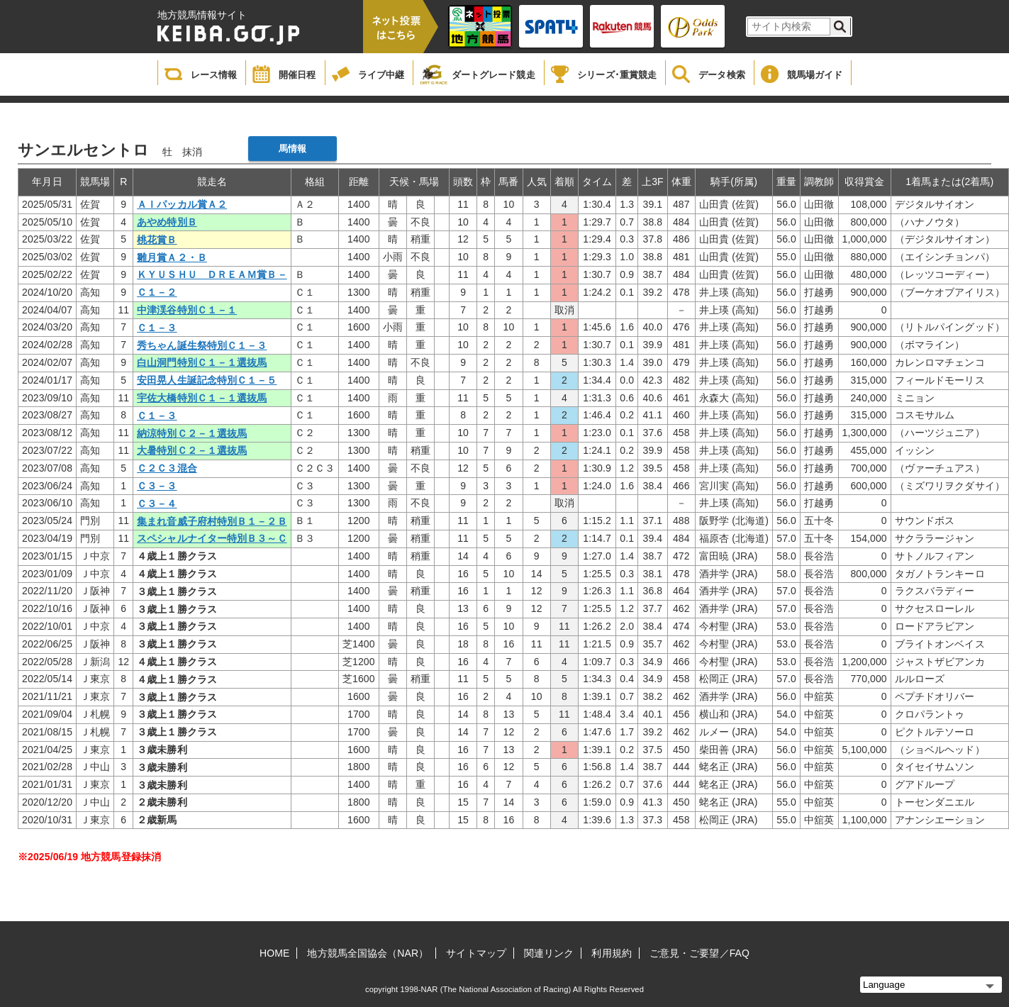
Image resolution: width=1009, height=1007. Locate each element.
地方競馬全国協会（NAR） (367, 953)
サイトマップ (476, 953)
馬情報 (292, 148)
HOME (274, 953)
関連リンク (549, 953)
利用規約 (611, 953)
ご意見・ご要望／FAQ (699, 953)
